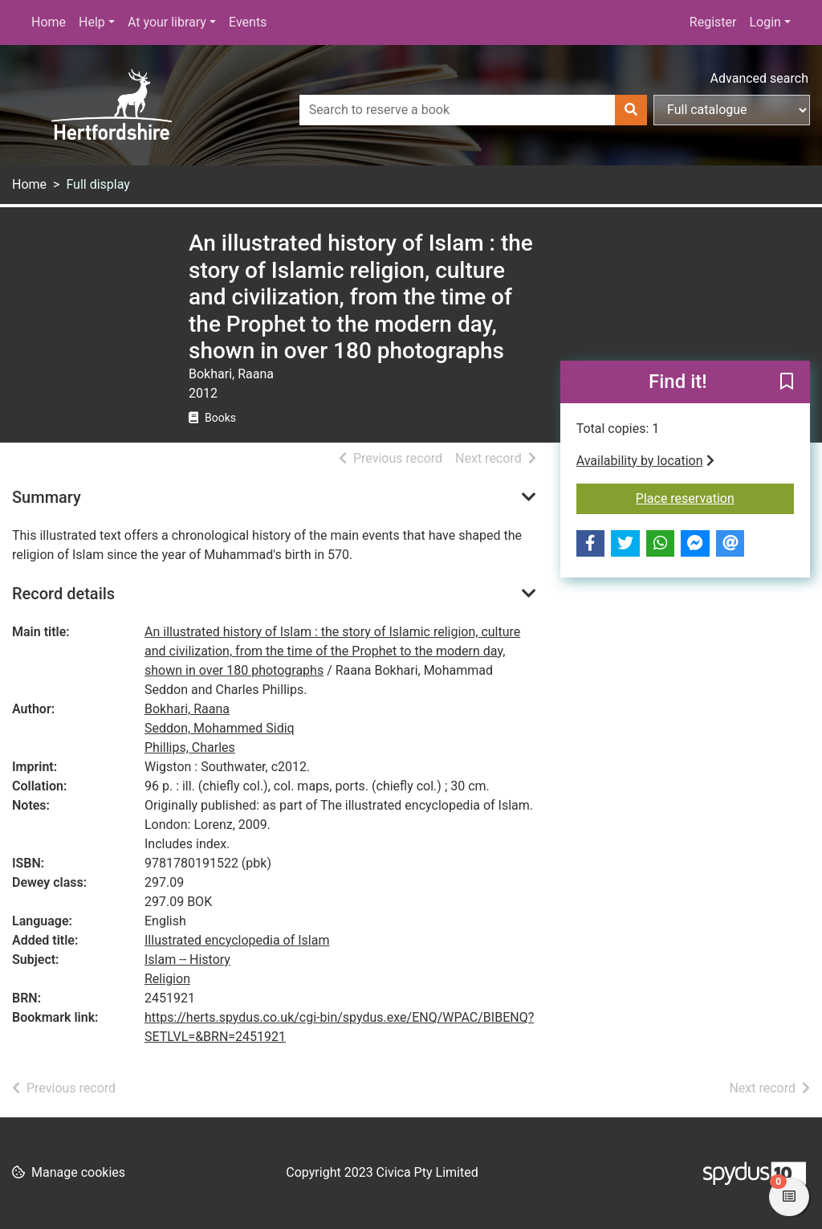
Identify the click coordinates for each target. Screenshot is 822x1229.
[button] (786, 383)
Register (713, 22)
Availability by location (645, 460)
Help (92, 22)
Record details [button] (63, 593)
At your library (167, 22)
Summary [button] (46, 497)
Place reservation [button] (715, 497)
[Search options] (731, 110)
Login (764, 22)
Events (248, 22)
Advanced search (759, 78)
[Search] (631, 110)
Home (48, 22)
